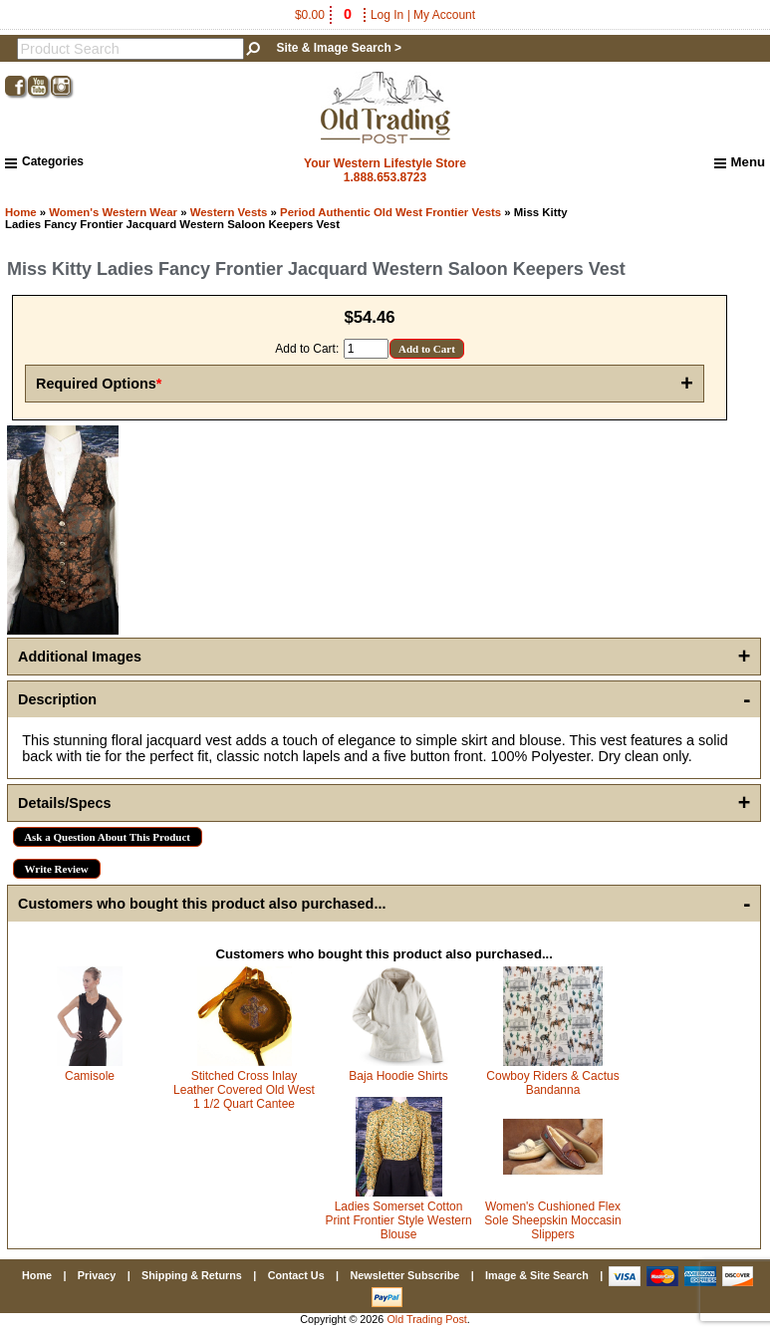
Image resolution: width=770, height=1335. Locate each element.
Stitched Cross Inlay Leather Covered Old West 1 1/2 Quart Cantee (244, 1090)
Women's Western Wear (113, 212)
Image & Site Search (537, 1275)
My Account (444, 15)
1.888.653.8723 (385, 177)
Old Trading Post (426, 1319)
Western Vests (229, 212)
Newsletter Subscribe (404, 1275)
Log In (387, 15)
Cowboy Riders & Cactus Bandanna (552, 1083)
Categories (44, 161)
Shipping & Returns (191, 1275)
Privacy (97, 1275)
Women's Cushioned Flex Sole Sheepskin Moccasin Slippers (552, 1220)
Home (21, 212)
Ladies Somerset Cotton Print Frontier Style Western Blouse (398, 1220)
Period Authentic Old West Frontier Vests (390, 212)
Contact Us (296, 1275)
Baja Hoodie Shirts (398, 1076)
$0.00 (325, 15)
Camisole (90, 1076)
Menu (739, 162)
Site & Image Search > (338, 48)
